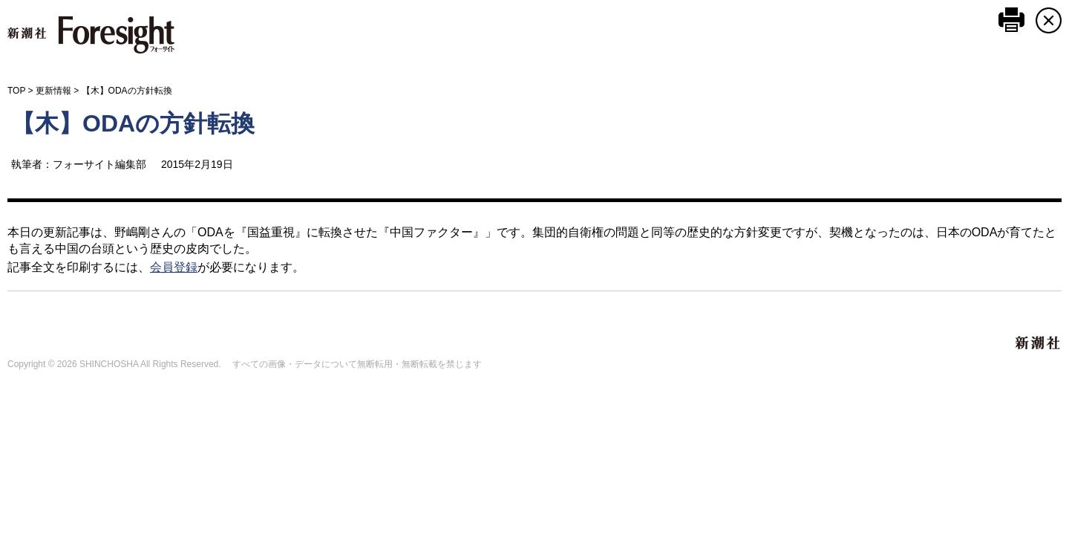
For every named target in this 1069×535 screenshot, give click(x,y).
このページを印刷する (1011, 19)
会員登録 (173, 267)
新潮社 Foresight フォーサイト (90, 35)
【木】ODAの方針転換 (133, 123)
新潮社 (1039, 343)
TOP (16, 90)
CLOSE (1049, 20)
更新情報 (53, 90)
